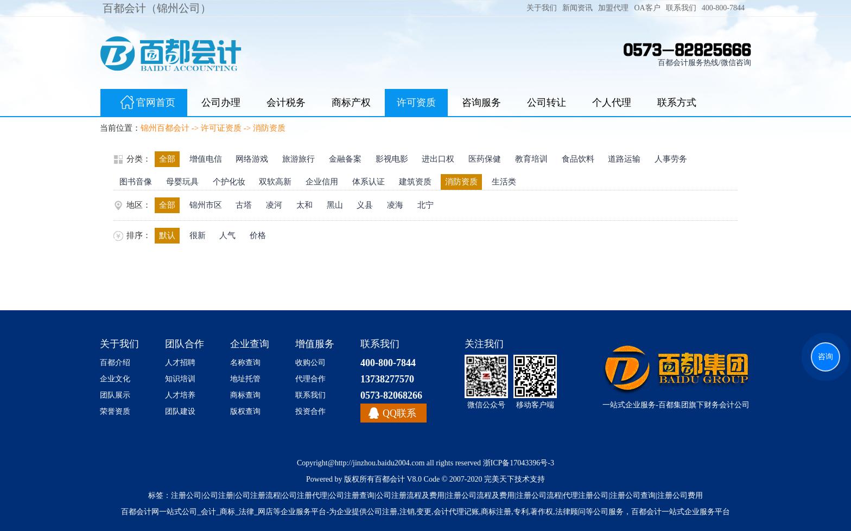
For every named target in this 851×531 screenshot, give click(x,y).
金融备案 (345, 159)
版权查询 (245, 411)
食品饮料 (578, 159)
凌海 (395, 205)
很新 (197, 235)
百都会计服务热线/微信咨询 (704, 63)
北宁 (425, 205)
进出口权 (438, 159)
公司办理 (220, 102)
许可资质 (416, 102)
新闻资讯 (577, 8)
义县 (365, 205)
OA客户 (647, 8)
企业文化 (115, 379)
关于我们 (541, 8)
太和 (304, 205)
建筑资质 (415, 181)
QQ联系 (399, 413)
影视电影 (392, 159)
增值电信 (205, 159)
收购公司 (310, 363)
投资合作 (310, 411)
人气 (227, 235)
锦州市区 (205, 205)
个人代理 (611, 102)
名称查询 (245, 363)
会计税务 (286, 102)
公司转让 (546, 102)
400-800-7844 (723, 8)
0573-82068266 (391, 395)
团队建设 (180, 411)
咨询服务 (481, 102)
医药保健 (484, 159)
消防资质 (269, 128)
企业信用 (322, 181)
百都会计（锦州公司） (157, 8)
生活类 (504, 181)
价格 (258, 235)
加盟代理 (613, 8)
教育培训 (531, 159)
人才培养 (180, 395)
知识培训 (180, 379)
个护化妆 (229, 181)
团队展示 (115, 395)
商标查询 (245, 395)
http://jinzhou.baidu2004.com (380, 463)
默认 (167, 235)
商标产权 (351, 102)
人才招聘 (180, 363)
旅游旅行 (298, 159)
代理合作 (310, 379)
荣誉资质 (115, 411)
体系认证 (368, 181)
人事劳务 (671, 159)
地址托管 (245, 379)
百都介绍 (115, 363)
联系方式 (676, 102)
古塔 (244, 205)
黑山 (335, 205)
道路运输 (624, 159)
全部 (167, 159)
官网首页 (144, 103)
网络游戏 (252, 159)
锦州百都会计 (165, 128)
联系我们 (681, 8)
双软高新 (275, 181)
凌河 (274, 205)
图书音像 (135, 181)
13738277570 (387, 379)
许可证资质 (221, 128)
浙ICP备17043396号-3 (518, 463)
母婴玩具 (182, 181)
